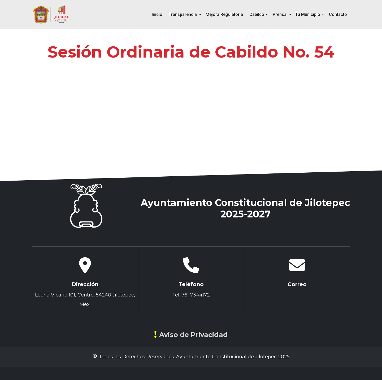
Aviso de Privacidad (191, 335)
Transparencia (183, 14)
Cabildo (256, 14)
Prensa (279, 14)
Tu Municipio (307, 14)
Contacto (338, 14)
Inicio (157, 14)
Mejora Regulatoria (224, 14)
